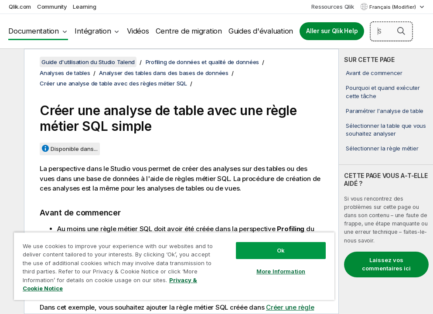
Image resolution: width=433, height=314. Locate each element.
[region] (174, 266)
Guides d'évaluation (260, 31)
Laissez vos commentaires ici (386, 264)
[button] (401, 31)
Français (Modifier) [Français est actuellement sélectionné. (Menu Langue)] (393, 7)
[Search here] (391, 31)
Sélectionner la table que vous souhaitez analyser (386, 129)
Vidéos (138, 31)
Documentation (33, 31)
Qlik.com (20, 6)
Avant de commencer (374, 72)
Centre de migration (189, 31)
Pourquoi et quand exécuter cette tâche (383, 91)
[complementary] (386, 181)
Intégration (93, 31)
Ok (281, 250)
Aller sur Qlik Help (332, 30)
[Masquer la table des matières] (10, 62)
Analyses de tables (65, 72)
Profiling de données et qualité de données (202, 61)
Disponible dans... (74, 148)
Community (52, 6)
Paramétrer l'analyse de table (384, 110)
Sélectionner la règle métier (382, 148)
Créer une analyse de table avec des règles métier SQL (113, 83)
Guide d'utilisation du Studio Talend (88, 61)
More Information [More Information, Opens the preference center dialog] (280, 271)
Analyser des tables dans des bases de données (163, 72)
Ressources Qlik (332, 6)
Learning (84, 6)
